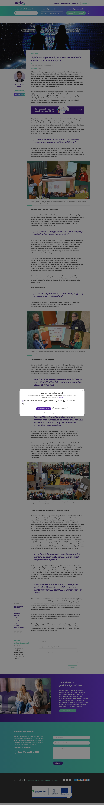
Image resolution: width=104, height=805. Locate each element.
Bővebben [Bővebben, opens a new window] (61, 397)
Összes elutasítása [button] (60, 409)
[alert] (52, 402)
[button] (52, 413)
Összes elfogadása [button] (43, 409)
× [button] (82, 391)
